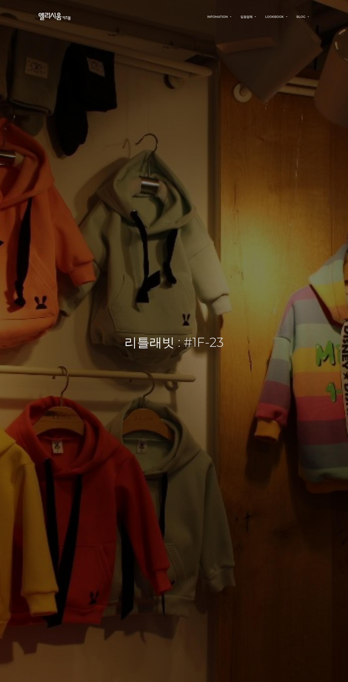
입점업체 (246, 17)
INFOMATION (218, 17)
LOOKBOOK (274, 17)
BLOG (301, 17)
